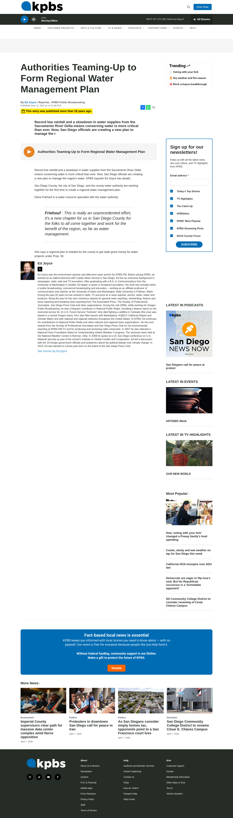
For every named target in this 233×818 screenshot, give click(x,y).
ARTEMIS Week (176, 421)
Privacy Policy (87, 799)
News (37, 32)
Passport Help (130, 793)
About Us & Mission (90, 766)
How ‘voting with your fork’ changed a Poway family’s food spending (186, 536)
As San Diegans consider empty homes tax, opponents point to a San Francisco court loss (138, 727)
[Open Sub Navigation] (43, 32)
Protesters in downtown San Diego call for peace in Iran (91, 725)
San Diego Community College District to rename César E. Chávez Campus (188, 725)
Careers (84, 777)
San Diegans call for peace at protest (185, 366)
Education (172, 717)
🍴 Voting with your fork (183, 72)
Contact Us (128, 777)
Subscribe (189, 244)
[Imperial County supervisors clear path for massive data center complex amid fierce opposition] (43, 700)
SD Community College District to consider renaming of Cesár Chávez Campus (188, 602)
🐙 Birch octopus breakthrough (188, 84)
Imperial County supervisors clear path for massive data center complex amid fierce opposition (41, 729)
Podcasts (135, 32)
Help (193, 32)
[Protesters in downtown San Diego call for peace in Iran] (92, 700)
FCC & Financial (88, 782)
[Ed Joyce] (28, 270)
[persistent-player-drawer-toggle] (201, 22)
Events (178, 32)
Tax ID (169, 788)
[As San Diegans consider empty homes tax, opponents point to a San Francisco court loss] (141, 700)
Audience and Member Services (138, 766)
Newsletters (86, 771)
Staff (83, 805)
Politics (73, 717)
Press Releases (88, 793)
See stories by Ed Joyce (52, 351)
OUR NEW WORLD (178, 473)
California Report (175, 22)
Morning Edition (49, 23)
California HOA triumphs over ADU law (189, 566)
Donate (116, 668)
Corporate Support (175, 766)
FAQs (126, 782)
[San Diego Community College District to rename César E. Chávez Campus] (189, 700)
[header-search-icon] (189, 8)
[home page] (41, 8)
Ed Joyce (30, 102)
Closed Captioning (132, 771)
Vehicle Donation (174, 793)
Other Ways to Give (175, 782)
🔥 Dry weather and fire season (187, 78)
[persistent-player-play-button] (24, 22)
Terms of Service (89, 810)
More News (31, 683)
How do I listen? (131, 788)
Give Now (203, 8)
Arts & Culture (91, 32)
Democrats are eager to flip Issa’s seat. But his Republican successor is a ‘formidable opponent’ (188, 583)
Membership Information (178, 777)
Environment (27, 717)
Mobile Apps (86, 788)
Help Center (129, 799)
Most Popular (178, 494)
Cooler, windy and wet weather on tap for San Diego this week (188, 552)
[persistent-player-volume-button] (33, 22)
